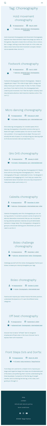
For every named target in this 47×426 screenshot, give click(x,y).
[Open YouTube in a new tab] (26, 413)
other (40, 206)
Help (23, 397)
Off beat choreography (23, 316)
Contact (23, 400)
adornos (17, 29)
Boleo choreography (23, 280)
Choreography (34, 29)
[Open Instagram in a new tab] (23, 413)
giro (29, 119)
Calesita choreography (23, 196)
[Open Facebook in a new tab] (20, 413)
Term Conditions (23, 407)
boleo (30, 255)
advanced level (25, 29)
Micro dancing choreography (23, 110)
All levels (15, 119)
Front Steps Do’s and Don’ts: (23, 352)
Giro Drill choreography (23, 153)
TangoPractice (35, 361)
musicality (26, 30)
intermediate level (36, 119)
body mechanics (26, 361)
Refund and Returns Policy (23, 404)
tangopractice (19, 25)
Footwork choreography (23, 63)
